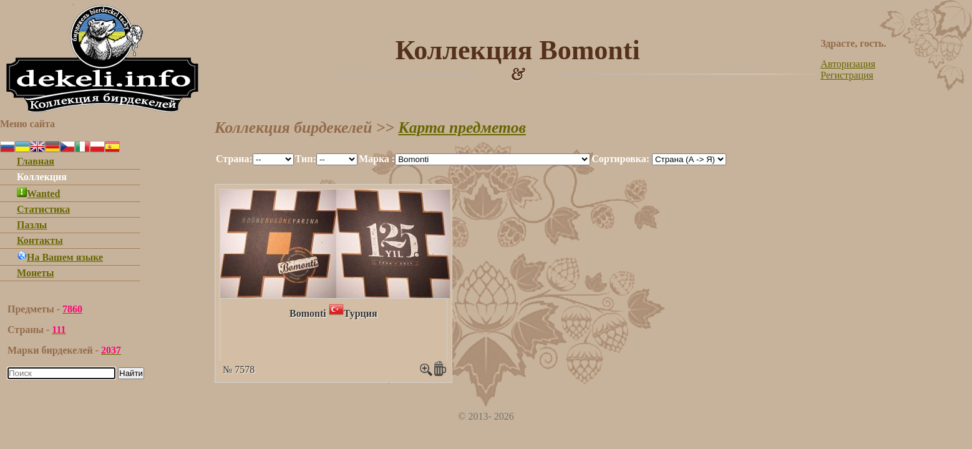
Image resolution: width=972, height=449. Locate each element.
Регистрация (846, 75)
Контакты (40, 240)
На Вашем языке (60, 257)
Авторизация (847, 64)
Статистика (43, 209)
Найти (131, 373)
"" (273, 159)
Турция (360, 313)
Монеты (35, 273)
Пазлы (32, 225)
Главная (35, 161)
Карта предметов (462, 127)
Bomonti (307, 313)
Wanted (38, 193)
